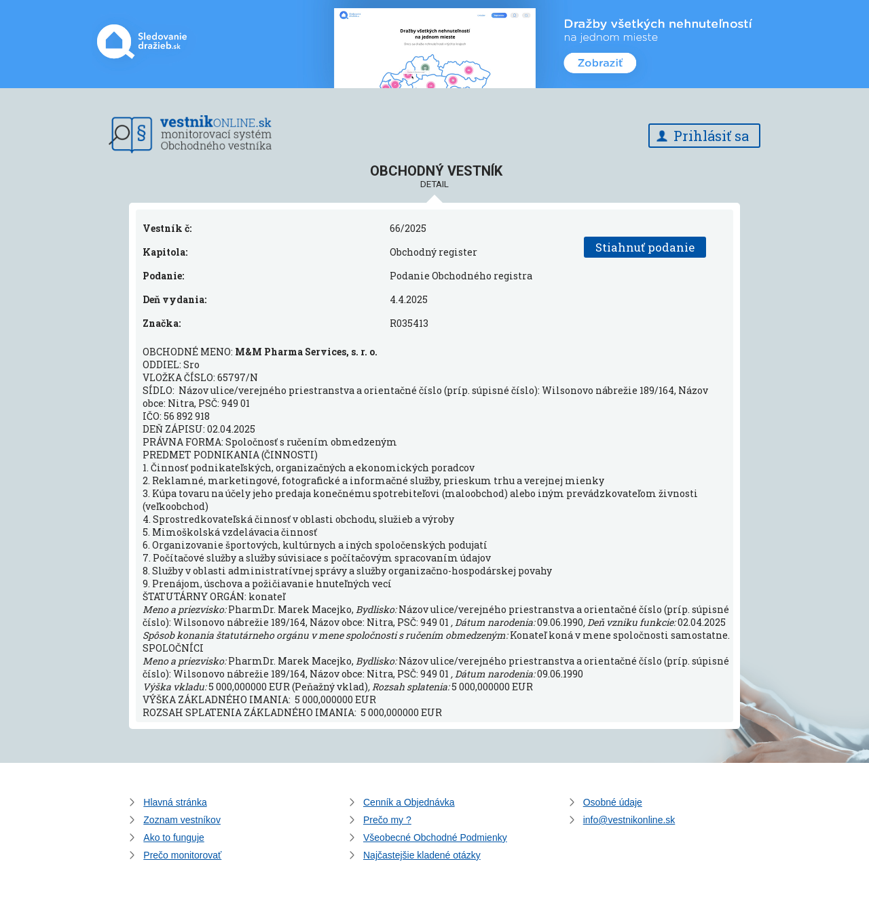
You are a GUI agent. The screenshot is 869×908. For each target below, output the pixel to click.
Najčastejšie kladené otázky (422, 855)
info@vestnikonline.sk (629, 819)
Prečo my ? (387, 819)
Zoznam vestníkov (182, 819)
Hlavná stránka (174, 802)
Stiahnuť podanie (645, 247)
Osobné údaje (612, 802)
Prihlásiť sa (711, 135)
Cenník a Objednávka (409, 802)
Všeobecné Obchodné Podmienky (435, 837)
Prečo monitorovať (182, 855)
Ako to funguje (173, 837)
